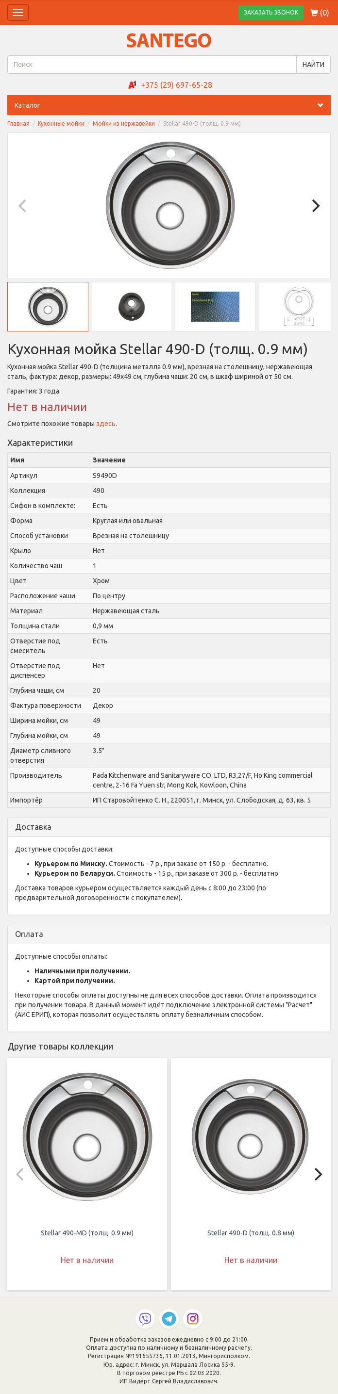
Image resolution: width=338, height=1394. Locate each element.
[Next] (314, 205)
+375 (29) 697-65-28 (176, 85)
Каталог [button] (173, 105)
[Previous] (23, 205)
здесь (106, 423)
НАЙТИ (313, 64)
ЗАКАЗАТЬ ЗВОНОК (271, 12)
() (319, 12)
